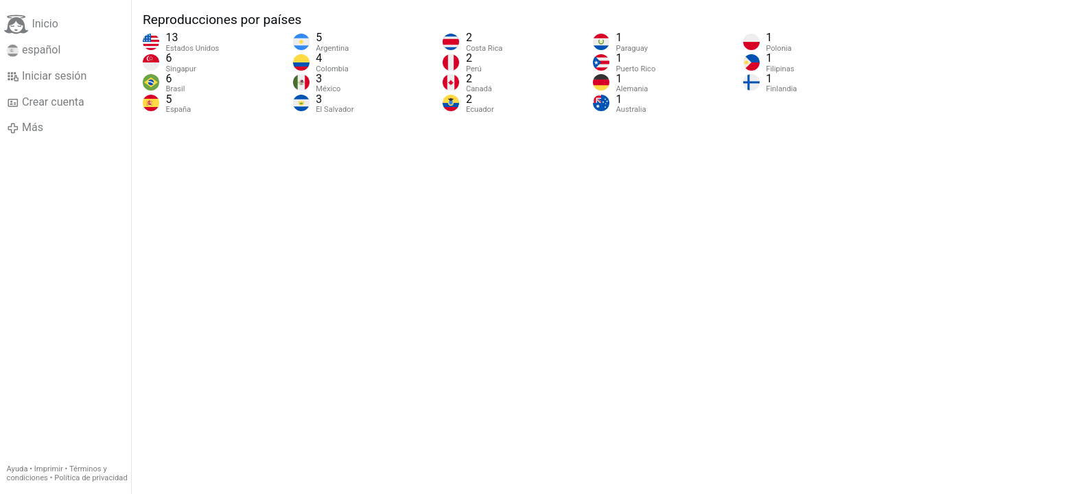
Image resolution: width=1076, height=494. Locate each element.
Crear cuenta (45, 102)
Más (25, 127)
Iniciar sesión (47, 76)
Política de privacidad (90, 477)
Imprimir (48, 468)
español (34, 50)
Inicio (31, 24)
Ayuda (17, 468)
